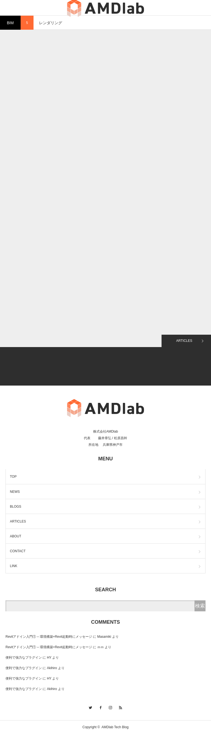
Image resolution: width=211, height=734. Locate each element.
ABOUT (15, 536)
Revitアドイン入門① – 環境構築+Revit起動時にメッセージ (48, 637)
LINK (13, 566)
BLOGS (15, 506)
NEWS (15, 492)
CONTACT (18, 551)
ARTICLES (184, 341)
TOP (13, 477)
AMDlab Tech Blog (115, 727)
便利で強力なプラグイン (23, 657)
